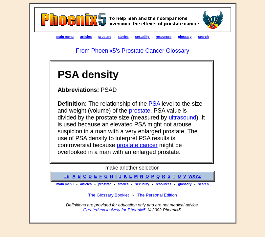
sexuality (142, 37)
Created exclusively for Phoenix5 (114, 209)
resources (163, 37)
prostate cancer (137, 145)
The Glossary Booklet (108, 195)
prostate (104, 37)
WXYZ (194, 176)
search (203, 37)
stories (123, 37)
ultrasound (182, 117)
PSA (154, 103)
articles (86, 37)
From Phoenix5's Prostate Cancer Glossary (132, 50)
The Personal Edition (157, 195)
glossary (184, 37)
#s (66, 176)
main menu (65, 37)
